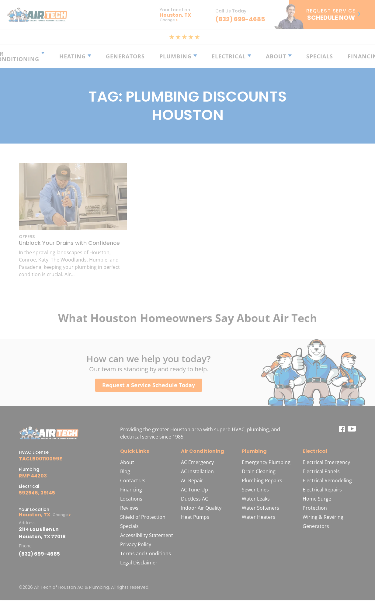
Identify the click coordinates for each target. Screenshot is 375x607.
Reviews (129, 508)
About (127, 462)
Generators (316, 526)
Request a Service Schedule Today (148, 385)
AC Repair (192, 480)
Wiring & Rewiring (323, 517)
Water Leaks (256, 498)
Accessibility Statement (146, 535)
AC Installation (197, 471)
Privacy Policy (135, 544)
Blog (125, 471)
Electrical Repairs (322, 489)
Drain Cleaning (259, 471)
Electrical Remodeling (327, 480)
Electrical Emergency (326, 462)
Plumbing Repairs (262, 480)
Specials (129, 526)
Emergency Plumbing (266, 462)
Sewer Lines (255, 489)
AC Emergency (197, 462)
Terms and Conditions (145, 553)
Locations (131, 498)
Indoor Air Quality (201, 508)
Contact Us (132, 480)
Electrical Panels (321, 471)
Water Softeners (260, 508)
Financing (131, 489)
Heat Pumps (195, 517)
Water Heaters (258, 517)
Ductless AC (194, 498)
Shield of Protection (142, 517)
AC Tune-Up (194, 489)
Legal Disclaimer (139, 562)
